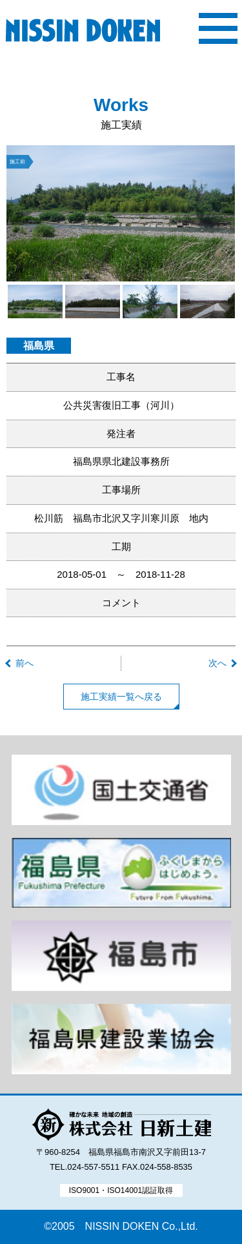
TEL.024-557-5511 (84, 1167)
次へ (217, 663)
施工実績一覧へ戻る (121, 696)
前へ (24, 663)
